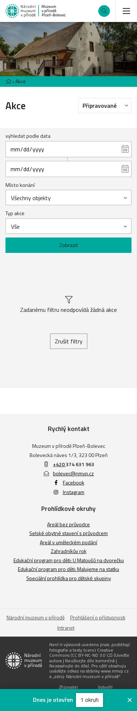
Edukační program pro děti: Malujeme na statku (68, 569)
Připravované (107, 105)
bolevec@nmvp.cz (68, 473)
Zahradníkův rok (69, 551)
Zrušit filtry (69, 341)
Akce (20, 81)
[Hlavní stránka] (8, 81)
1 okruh (89, 699)
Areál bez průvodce (68, 524)
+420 (59, 464)
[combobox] (68, 197)
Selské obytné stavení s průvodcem (68, 533)
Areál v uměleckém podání (68, 542)
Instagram (68, 492)
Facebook (68, 482)
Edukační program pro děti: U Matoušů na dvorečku (69, 560)
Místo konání (20, 185)
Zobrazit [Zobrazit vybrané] (68, 245)
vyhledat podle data (27, 136)
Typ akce (14, 213)
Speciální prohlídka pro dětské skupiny (68, 578)
